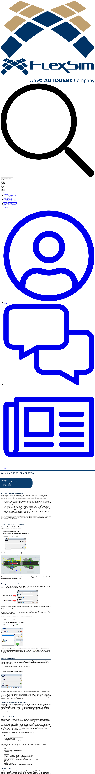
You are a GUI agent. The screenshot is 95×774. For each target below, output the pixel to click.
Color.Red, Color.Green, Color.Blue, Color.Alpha (15, 759)
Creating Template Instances (10, 483)
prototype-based (25, 770)
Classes (6, 752)
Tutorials (5, 194)
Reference (5, 206)
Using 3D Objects (7, 198)
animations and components (16, 737)
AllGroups (6, 748)
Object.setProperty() (43, 720)
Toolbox (42, 694)
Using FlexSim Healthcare (9, 204)
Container (6, 754)
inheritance (3, 496)
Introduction (6, 193)
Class (5, 751)
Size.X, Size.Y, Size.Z (9, 758)
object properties (23, 719)
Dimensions (7, 764)
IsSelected (6, 750)
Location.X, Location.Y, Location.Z (12, 755)
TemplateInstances (8, 761)
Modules (5, 207)
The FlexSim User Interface (9, 195)
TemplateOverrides (8, 763)
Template (6, 760)
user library (16, 704)
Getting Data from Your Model (10, 203)
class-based (44, 770)
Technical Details (7, 485)
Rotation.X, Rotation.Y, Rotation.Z (12, 756)
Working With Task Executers (10, 202)
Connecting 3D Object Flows (10, 199)
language (3, 182)
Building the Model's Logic (9, 200)
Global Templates (7, 484)
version (2, 179)
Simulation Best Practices (9, 196)
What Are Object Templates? (10, 481)
